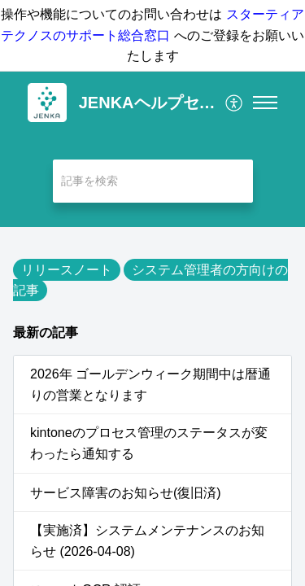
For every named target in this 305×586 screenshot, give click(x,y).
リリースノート (66, 270)
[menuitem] (234, 102)
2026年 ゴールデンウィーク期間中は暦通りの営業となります (150, 384)
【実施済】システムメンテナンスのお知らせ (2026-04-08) (147, 540)
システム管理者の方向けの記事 (150, 280)
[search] (153, 181)
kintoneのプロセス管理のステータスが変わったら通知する (149, 443)
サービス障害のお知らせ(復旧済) (125, 493)
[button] (234, 102)
